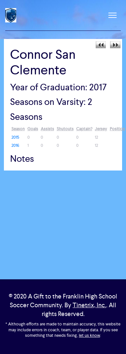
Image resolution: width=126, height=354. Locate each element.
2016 (15, 145)
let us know (89, 335)
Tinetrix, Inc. (89, 305)
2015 (15, 137)
